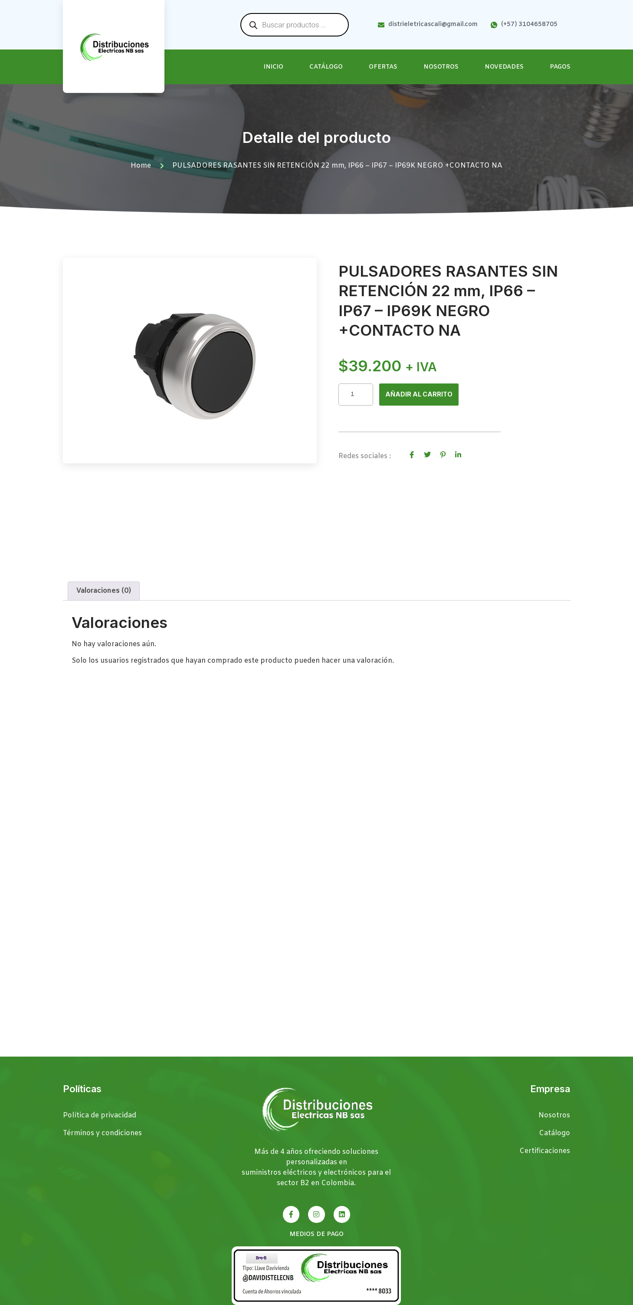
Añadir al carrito (421, 395)
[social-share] (411, 455)
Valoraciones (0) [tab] (103, 602)
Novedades (504, 67)
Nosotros (441, 67)
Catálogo (326, 67)
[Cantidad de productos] (355, 394)
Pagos (560, 67)
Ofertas (383, 67)
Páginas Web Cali (542, 1299)
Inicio (273, 67)
